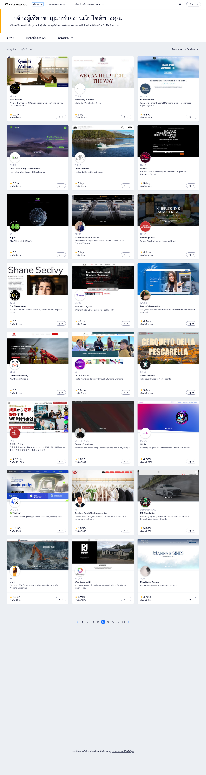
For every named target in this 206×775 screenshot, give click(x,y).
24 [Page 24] (123, 631)
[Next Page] (129, 631)
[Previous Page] (77, 631)
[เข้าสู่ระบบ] (193, 4)
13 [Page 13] (93, 631)
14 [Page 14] (98, 631)
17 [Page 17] (113, 631)
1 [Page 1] (82, 631)
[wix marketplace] (16, 4)
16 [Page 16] (108, 631)
